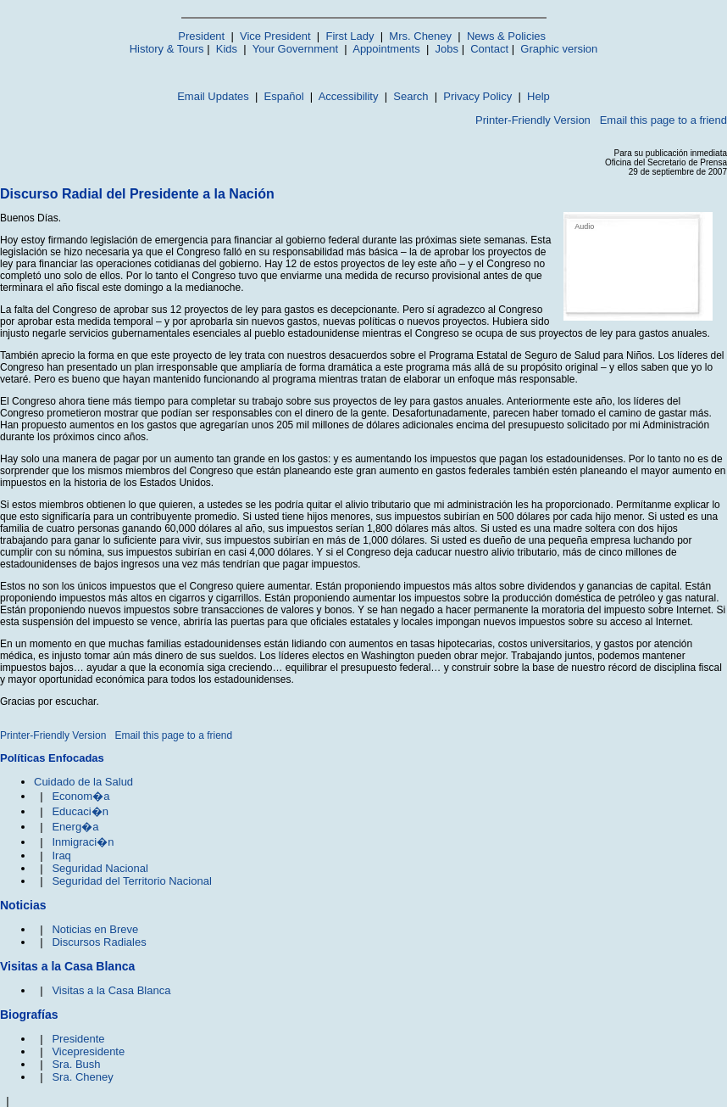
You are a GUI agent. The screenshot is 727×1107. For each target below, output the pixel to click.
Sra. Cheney (82, 1077)
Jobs (447, 48)
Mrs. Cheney (420, 36)
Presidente (78, 1038)
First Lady (349, 36)
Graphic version (558, 48)
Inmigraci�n (83, 842)
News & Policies (506, 36)
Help (538, 96)
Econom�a (80, 796)
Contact (489, 48)
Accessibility (349, 96)
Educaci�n (80, 811)
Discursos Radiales (99, 942)
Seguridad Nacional (99, 868)
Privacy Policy (477, 96)
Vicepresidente (88, 1051)
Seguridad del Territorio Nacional (131, 881)
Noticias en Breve (95, 929)
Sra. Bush (76, 1064)
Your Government (295, 48)
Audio (584, 226)
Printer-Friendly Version (533, 120)
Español (284, 96)
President (201, 36)
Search (410, 96)
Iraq (61, 855)
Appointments (386, 48)
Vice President (275, 36)
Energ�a (75, 826)
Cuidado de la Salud (83, 781)
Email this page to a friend (663, 120)
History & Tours (167, 48)
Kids (226, 48)
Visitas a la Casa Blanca (111, 990)
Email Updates (213, 96)
